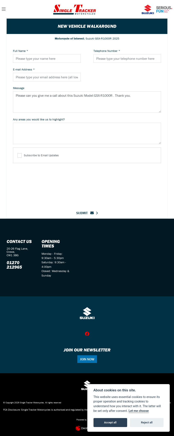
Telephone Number (106, 51)
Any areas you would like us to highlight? (39, 119)
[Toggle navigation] (3, 9)
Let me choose (139, 411)
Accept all (110, 422)
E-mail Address (24, 69)
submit (85, 213)
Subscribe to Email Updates (38, 155)
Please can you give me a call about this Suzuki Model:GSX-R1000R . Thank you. (87, 102)
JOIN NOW (87, 359)
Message (18, 88)
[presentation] (87, 184)
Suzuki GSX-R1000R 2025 (87, 38)
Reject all (146, 422)
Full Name (20, 51)
